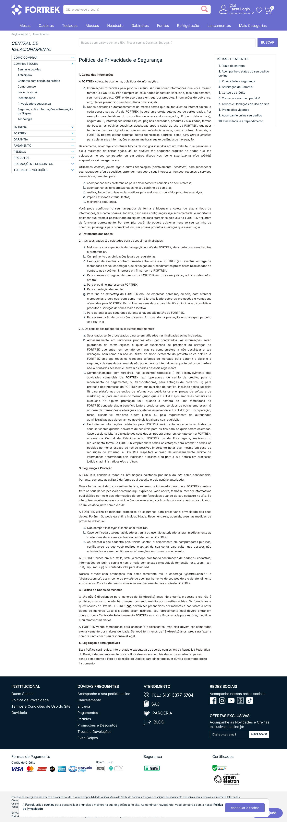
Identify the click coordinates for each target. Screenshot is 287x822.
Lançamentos (219, 25)
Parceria (162, 713)
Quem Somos (22, 694)
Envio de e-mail (28, 92)
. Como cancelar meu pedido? (239, 98)
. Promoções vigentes (233, 109)
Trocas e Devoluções (94, 732)
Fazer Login (239, 9)
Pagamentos (87, 713)
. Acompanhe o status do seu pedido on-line (243, 73)
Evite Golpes (87, 738)
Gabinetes (140, 25)
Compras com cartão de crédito (39, 80)
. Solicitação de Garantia (235, 87)
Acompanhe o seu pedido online (103, 694)
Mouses (92, 25)
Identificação (26, 98)
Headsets (115, 25)
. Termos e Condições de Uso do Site (243, 104)
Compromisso (27, 86)
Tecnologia (25, 119)
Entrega (83, 706)
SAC (155, 704)
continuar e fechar (245, 808)
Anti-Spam (25, 75)
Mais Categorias (253, 25)
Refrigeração (188, 25)
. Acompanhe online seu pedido (240, 115)
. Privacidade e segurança (236, 81)
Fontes (163, 25)
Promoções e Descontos (97, 725)
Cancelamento (89, 700)
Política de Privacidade (30, 700)
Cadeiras (46, 25)
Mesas (25, 25)
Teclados (69, 25)
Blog (159, 722)
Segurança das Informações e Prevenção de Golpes (45, 111)
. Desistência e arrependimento (240, 121)
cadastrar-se (242, 13)
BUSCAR (267, 42)
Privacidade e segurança (34, 103)
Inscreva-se (259, 734)
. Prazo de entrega (231, 65)
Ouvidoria (19, 713)
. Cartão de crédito (231, 92)
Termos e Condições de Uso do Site (40, 706)
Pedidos (84, 719)
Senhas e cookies (29, 69)
